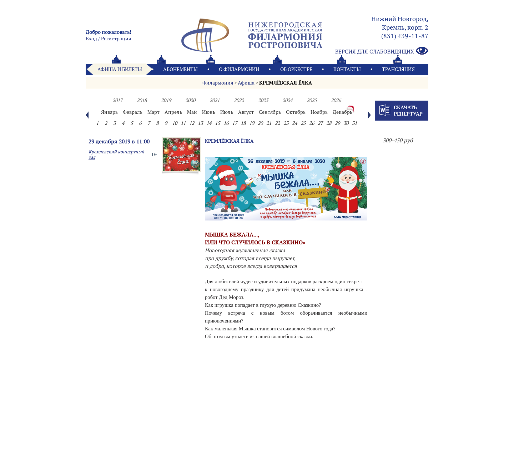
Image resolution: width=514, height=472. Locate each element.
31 (354, 123)
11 (183, 123)
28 (328, 123)
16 (225, 123)
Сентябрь (270, 112)
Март (153, 112)
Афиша (246, 83)
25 (303, 123)
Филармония (217, 83)
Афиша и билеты (119, 69)
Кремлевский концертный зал (116, 154)
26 (311, 123)
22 (277, 123)
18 (243, 123)
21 (268, 123)
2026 (336, 100)
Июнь (208, 112)
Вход (91, 38)
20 (260, 123)
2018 (142, 100)
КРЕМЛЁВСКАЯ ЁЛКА (285, 83)
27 (320, 123)
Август (246, 112)
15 (217, 123)
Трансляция (398, 69)
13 (200, 123)
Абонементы (180, 69)
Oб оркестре (296, 69)
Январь (109, 112)
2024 (287, 100)
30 (345, 123)
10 (174, 123)
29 (337, 123)
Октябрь (296, 112)
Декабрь (342, 112)
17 (234, 123)
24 (294, 123)
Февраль (132, 112)
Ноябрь (319, 112)
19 (251, 123)
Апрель (173, 112)
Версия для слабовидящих (381, 51)
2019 (166, 100)
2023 (263, 100)
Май (192, 112)
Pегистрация (116, 38)
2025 (312, 100)
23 (285, 123)
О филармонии (239, 69)
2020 (190, 100)
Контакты (347, 69)
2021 (215, 100)
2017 (117, 100)
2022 (239, 100)
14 (208, 123)
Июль (226, 112)
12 (191, 123)
